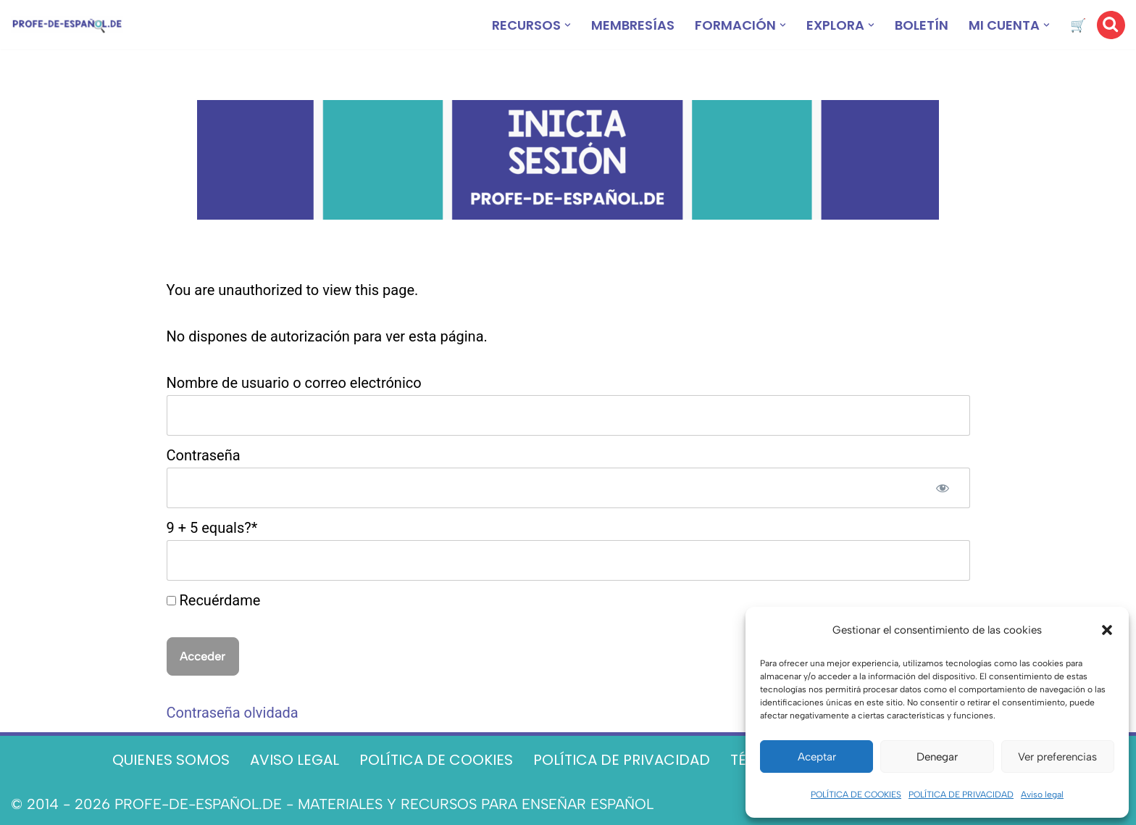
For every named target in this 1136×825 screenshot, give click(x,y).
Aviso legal (1042, 794)
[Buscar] (1111, 25)
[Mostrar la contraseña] (942, 488)
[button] (1107, 630)
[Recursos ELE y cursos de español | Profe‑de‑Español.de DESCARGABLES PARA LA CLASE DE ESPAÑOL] (67, 25)
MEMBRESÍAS (632, 25)
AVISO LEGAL (294, 760)
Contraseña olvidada (232, 712)
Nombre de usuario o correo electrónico (294, 382)
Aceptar (817, 756)
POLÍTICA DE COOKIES (856, 794)
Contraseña (204, 455)
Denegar (937, 756)
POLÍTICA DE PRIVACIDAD (961, 794)
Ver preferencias (1057, 756)
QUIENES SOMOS (171, 760)
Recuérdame (214, 600)
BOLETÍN (921, 25)
